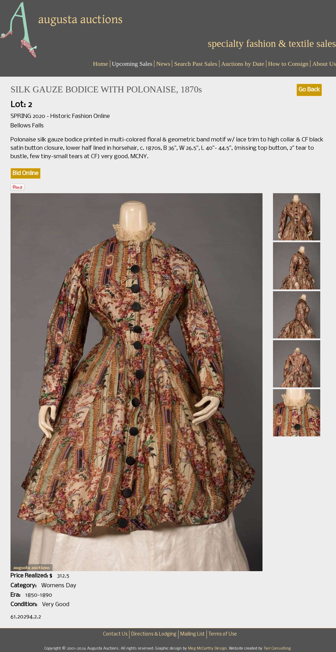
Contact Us (115, 634)
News (163, 63)
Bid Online (25, 173)
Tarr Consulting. (278, 648)
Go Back (309, 89)
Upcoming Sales (132, 63)
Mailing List (192, 634)
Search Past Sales (195, 63)
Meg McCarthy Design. (208, 648)
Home (100, 63)
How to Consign (288, 63)
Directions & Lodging (153, 634)
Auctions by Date (242, 63)
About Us (324, 63)
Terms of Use (223, 634)
